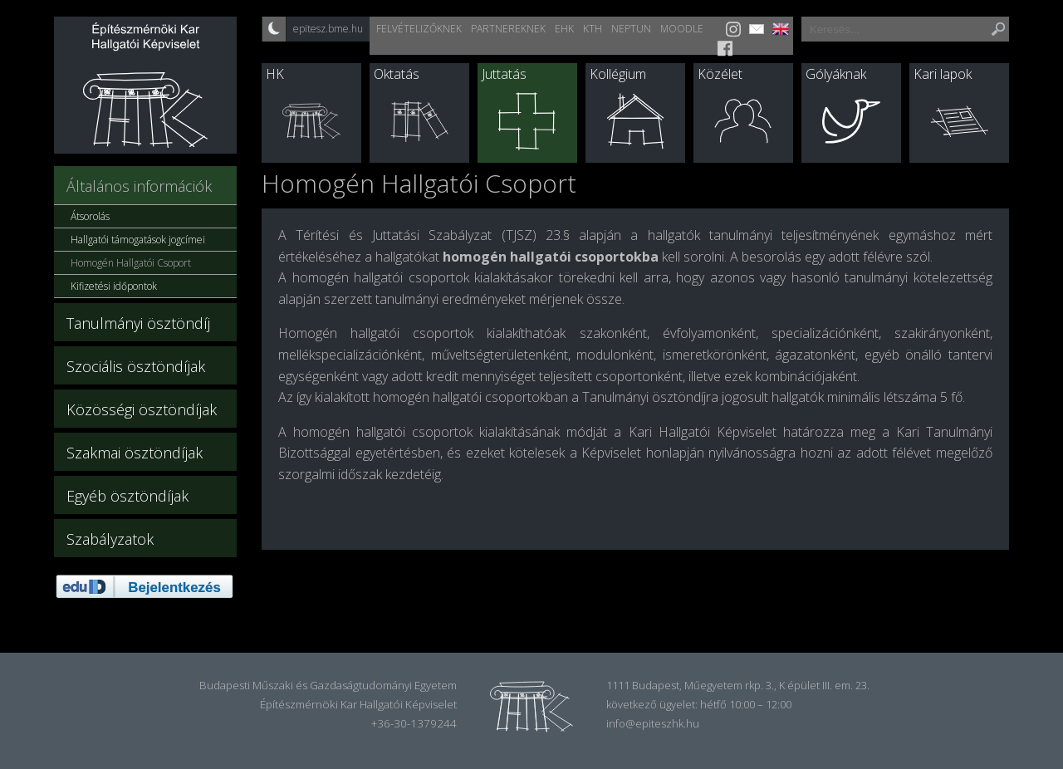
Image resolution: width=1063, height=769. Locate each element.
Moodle (681, 29)
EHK (564, 29)
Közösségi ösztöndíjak (141, 409)
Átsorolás (90, 216)
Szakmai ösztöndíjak (134, 453)
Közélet (720, 74)
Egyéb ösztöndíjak (127, 496)
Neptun (631, 29)
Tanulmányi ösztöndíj (138, 323)
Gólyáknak (836, 74)
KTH (592, 29)
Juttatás (504, 74)
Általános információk (139, 186)
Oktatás (396, 74)
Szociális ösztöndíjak (135, 366)
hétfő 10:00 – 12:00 (745, 704)
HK (275, 74)
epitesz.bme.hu (328, 29)
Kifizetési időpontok (114, 286)
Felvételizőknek (419, 29)
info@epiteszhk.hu (652, 723)
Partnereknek (508, 29)
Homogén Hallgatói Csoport (131, 263)
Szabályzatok (110, 539)
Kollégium (618, 74)
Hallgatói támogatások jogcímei (138, 240)
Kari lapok (943, 74)
